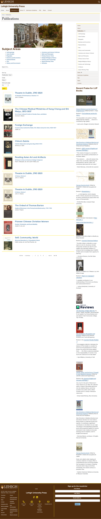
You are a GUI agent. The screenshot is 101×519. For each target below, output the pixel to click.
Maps (2, 499)
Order (3, 78)
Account (3, 512)
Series (22, 10)
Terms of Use (12, 492)
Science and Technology (49, 59)
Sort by (4, 72)
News (44, 10)
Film (8, 61)
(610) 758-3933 (24, 504)
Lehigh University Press (13, 6)
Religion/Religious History (49, 58)
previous (28, 255)
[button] (99, 2)
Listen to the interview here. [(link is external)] (84, 222)
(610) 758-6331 (31, 504)
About (7, 10)
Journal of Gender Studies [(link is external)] (87, 340)
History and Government (13, 63)
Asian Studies (10, 54)
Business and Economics (13, 58)
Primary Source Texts (48, 56)
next (50, 255)
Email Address (77, 498)
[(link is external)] (86, 114)
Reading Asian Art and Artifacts (30, 157)
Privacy (7, 492)
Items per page (6, 83)
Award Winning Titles (48, 61)
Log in (36, 488)
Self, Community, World (26, 238)
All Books (44, 63)
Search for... (5, 67)
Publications (14, 10)
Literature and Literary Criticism (51, 52)
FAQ (40, 10)
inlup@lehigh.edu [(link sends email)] (48, 503)
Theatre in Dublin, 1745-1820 (28, 93)
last (55, 255)
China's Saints (22, 141)
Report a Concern (13, 514)
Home (2, 10)
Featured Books (11, 59)
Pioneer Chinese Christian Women (32, 222)
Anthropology (10, 52)
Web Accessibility (4, 506)
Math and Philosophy (47, 54)
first (22, 255)
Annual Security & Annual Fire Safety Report (14, 511)
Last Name (77, 493)
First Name (77, 488)
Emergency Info (4, 504)
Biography (9, 56)
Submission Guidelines (31, 10)
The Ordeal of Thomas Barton (29, 206)
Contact (50, 10)
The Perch (3, 495)
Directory (3, 497)
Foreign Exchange (24, 125)
